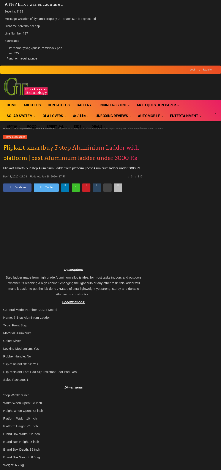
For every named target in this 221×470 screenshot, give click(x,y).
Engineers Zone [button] (114, 105)
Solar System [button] (21, 116)
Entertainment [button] (185, 116)
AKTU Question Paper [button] (158, 105)
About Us (32, 105)
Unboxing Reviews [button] (113, 116)
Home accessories (45, 128)
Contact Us (59, 105)
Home (12, 105)
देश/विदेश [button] (81, 116)
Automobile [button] (150, 116)
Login (193, 69)
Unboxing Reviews (22, 128)
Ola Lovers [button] (54, 116)
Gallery (84, 105)
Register (207, 69)
